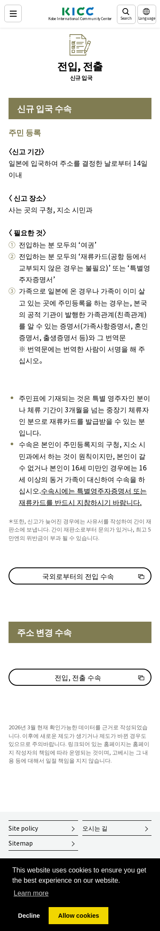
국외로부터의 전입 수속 (78, 576)
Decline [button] (29, 915)
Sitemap (21, 843)
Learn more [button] (31, 893)
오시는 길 (95, 828)
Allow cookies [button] (78, 915)
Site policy (23, 828)
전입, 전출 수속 (78, 677)
